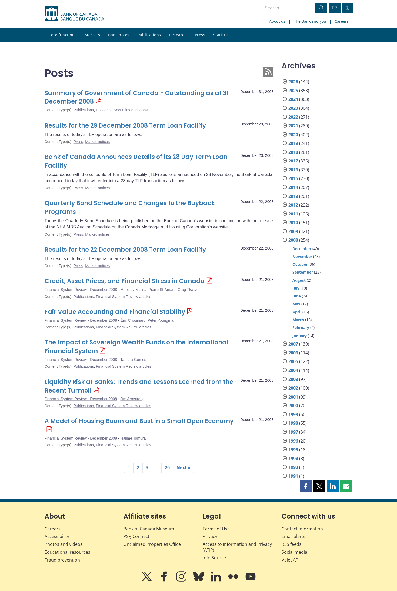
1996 (293, 441)
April (296, 311)
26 (167, 467)
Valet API (290, 560)
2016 (293, 170)
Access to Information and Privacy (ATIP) (237, 547)
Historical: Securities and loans (122, 110)
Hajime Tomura (133, 438)
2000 (293, 406)
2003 (293, 379)
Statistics (222, 34)
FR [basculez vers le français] (334, 8)
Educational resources (67, 552)
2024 (293, 99)
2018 (293, 152)
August (299, 280)
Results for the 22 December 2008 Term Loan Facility (125, 249)
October (300, 264)
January (299, 335)
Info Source (214, 558)
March (298, 319)
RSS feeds (291, 544)
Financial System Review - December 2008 (81, 289)
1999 (293, 414)
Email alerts (293, 536)
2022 (293, 117)
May (296, 303)
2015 (293, 178)
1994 (293, 458)
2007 (293, 344)
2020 (293, 135)
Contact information (302, 529)
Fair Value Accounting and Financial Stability (115, 312)
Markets (92, 34)
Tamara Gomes (133, 359)
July (295, 288)
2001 (293, 397)
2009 (293, 231)
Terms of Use (216, 529)
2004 (293, 370)
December (301, 248)
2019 (293, 143)
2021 (293, 126)
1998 (293, 423)
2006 (293, 353)
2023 (293, 108)
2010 (293, 222)
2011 (293, 214)
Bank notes (118, 34)
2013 (293, 196)
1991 (293, 476)
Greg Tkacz (187, 289)
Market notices (97, 142)
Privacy (210, 536)
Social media (294, 552)
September (302, 272)
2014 (293, 187)
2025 (293, 91)
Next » (183, 467)
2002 (293, 388)
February (300, 327)
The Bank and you (310, 21)
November (302, 256)
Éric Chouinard (132, 320)
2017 (293, 161)
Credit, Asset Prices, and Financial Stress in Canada (125, 281)
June (296, 295)
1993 (293, 467)
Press (200, 34)
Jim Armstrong (132, 399)
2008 (293, 240)
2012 (293, 205)
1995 (293, 450)
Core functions (63, 34)
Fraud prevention (62, 560)
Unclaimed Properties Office (152, 544)
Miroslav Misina (133, 289)
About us (277, 21)
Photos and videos (63, 544)
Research (178, 34)
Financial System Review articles (123, 296)
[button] (306, 486)
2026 (293, 82)
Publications (149, 34)
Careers (342, 21)
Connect (136, 536)
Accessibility (57, 536)
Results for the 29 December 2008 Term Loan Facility (125, 125)
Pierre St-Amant (162, 289)
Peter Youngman (162, 320)
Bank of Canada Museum (149, 529)
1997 (293, 432)
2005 (293, 361)
